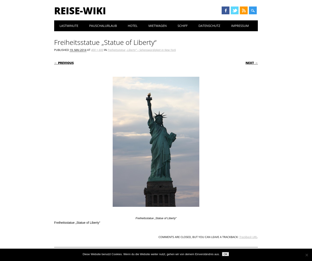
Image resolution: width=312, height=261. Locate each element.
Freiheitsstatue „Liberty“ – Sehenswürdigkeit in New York (142, 50)
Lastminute (69, 26)
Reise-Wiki (80, 10)
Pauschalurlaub (103, 26)
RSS (244, 10)
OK (226, 254)
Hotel (133, 26)
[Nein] (306, 255)
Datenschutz (209, 26)
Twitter (235, 10)
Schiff (182, 26)
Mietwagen (157, 26)
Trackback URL (248, 237)
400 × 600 (97, 50)
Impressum (240, 26)
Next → (251, 63)
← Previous (64, 63)
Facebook (225, 10)
